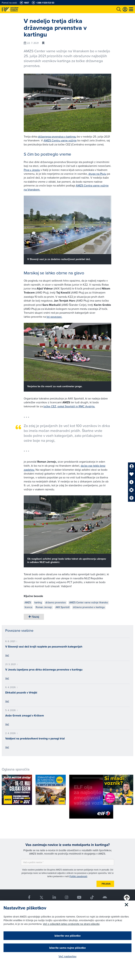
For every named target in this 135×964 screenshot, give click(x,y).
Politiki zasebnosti (78, 876)
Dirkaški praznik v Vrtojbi (21, 693)
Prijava (106, 883)
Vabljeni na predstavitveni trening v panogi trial (35, 738)
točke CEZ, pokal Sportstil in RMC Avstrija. (69, 406)
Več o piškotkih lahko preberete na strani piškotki (71, 924)
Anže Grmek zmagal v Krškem (24, 715)
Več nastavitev (67, 956)
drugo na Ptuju (97, 174)
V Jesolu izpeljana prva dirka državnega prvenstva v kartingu (43, 670)
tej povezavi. (54, 317)
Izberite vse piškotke (67, 936)
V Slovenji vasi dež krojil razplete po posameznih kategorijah (43, 647)
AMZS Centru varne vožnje (60, 140)
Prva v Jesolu (32, 170)
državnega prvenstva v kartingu (57, 136)
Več (7, 655)
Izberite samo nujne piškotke (67, 948)
